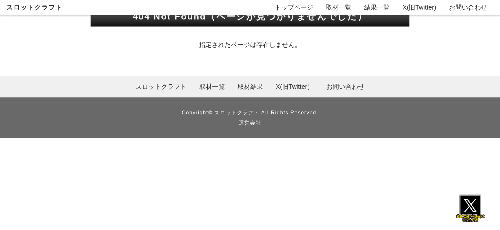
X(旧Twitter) (419, 7)
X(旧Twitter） (295, 86)
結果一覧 (377, 7)
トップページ (294, 7)
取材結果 (250, 86)
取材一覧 (338, 7)
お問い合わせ (468, 7)
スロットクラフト (34, 7)
